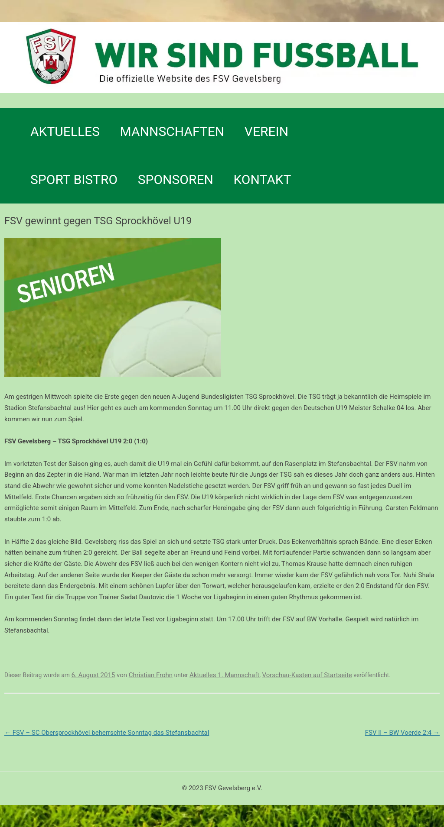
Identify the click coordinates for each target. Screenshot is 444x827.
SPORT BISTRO (74, 179)
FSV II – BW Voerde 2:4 (402, 733)
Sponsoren (175, 179)
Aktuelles (65, 131)
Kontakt (262, 179)
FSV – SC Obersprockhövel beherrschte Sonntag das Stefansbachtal (106, 733)
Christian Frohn (151, 675)
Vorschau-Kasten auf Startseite (307, 675)
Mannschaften (172, 131)
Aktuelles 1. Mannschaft (224, 675)
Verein (266, 131)
